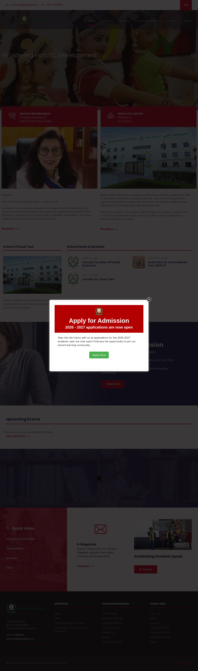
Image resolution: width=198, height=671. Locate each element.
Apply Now (99, 355)
